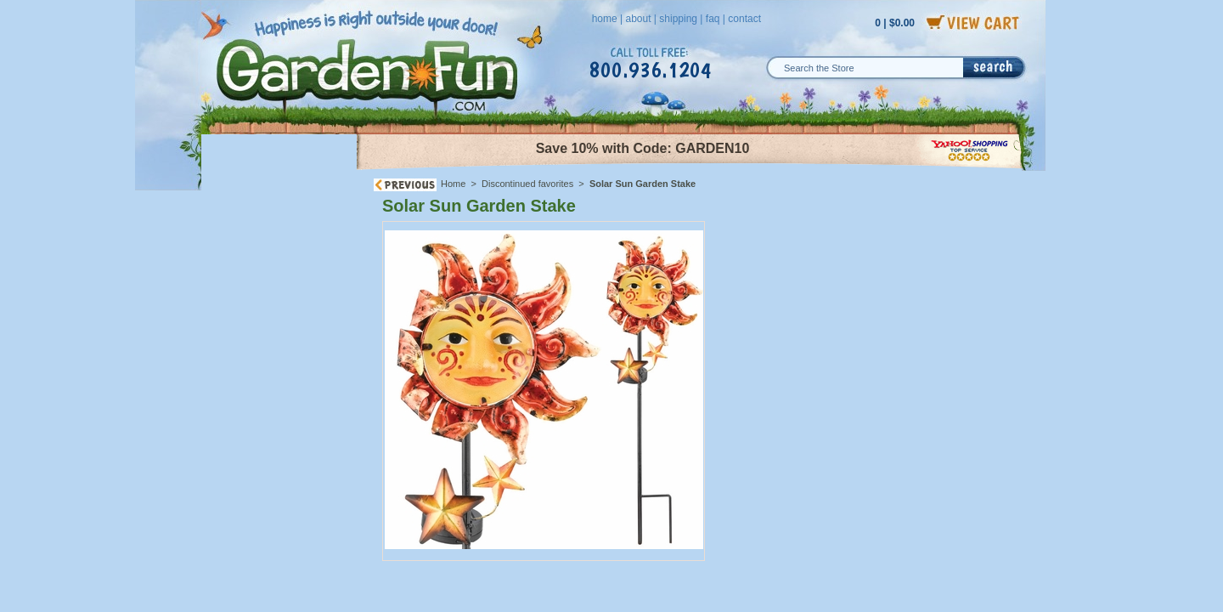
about (638, 19)
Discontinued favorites (527, 183)
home (604, 19)
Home (453, 183)
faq (713, 19)
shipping (678, 19)
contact (744, 19)
